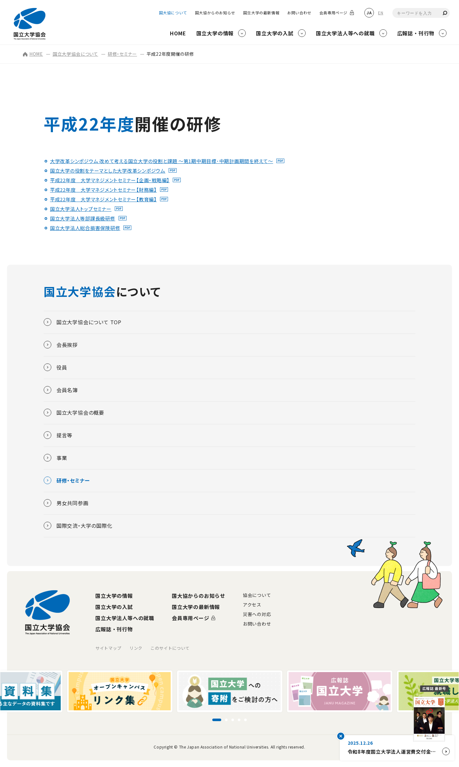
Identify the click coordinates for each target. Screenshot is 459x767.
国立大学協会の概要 (74, 412)
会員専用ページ (333, 13)
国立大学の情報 (114, 595)
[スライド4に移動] (239, 720)
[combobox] (421, 13)
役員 (55, 367)
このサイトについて (170, 648)
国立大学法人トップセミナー (81, 208)
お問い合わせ (299, 13)
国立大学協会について (75, 54)
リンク (135, 648)
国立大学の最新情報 (261, 13)
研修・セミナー (122, 54)
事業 (55, 458)
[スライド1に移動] (216, 720)
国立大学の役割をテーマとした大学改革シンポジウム (107, 170)
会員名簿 (61, 390)
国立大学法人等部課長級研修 (82, 218)
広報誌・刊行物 (114, 629)
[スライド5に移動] (245, 720)
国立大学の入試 (114, 607)
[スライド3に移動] (232, 720)
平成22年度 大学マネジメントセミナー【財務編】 (103, 189)
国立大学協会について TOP (82, 322)
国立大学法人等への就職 (124, 618)
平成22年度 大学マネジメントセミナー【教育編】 (103, 199)
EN (380, 12)
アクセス (252, 604)
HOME (33, 54)
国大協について (173, 13)
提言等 (58, 435)
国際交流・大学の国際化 (78, 525)
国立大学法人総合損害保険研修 (85, 228)
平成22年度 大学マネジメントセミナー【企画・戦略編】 (110, 180)
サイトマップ (108, 648)
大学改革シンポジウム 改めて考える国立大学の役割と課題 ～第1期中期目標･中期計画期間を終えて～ (161, 161)
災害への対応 (257, 614)
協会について (257, 595)
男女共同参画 (66, 503)
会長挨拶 (61, 344)
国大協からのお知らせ (215, 13)
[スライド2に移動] (226, 720)
